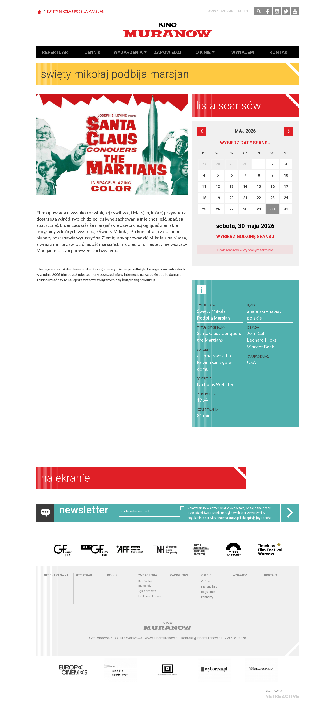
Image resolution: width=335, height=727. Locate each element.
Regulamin (208, 592)
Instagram (277, 11)
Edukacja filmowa (149, 596)
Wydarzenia (128, 52)
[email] (150, 511)
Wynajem (242, 52)
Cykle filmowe (147, 591)
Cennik (92, 52)
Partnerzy (207, 597)
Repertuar (55, 52)
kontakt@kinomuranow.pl (201, 637)
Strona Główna (39, 11)
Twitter (286, 11)
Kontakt (280, 52)
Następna (288, 131)
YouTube (295, 11)
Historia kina (209, 586)
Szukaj (258, 11)
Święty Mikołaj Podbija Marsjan (75, 12)
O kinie (203, 52)
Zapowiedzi (167, 52)
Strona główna (56, 575)
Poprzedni (201, 131)
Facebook (267, 11)
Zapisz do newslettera (290, 513)
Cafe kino (207, 581)
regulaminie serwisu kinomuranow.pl (214, 518)
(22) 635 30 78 (235, 637)
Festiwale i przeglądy (145, 583)
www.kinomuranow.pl (161, 637)
